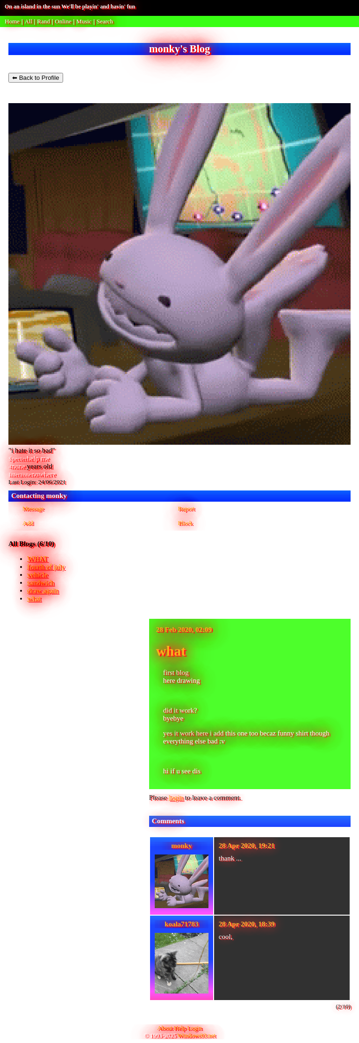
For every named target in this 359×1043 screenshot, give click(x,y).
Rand (43, 21)
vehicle (37, 574)
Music (84, 21)
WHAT (37, 558)
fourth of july (46, 566)
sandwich (40, 582)
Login (194, 1027)
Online (63, 21)
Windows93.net (196, 1035)
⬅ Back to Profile (35, 77)
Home (12, 21)
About (164, 1027)
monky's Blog (179, 49)
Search (104, 21)
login (176, 797)
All (29, 21)
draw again (42, 590)
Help (180, 1027)
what (34, 598)
